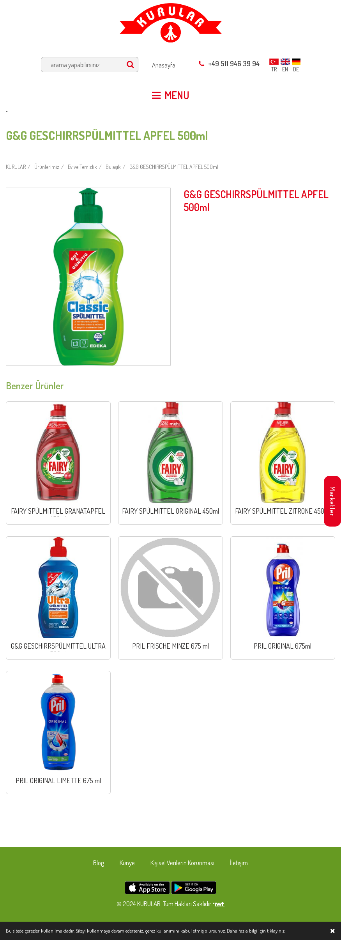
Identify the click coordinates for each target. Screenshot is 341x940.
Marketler (332, 501)
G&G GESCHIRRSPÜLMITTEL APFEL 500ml (173, 166)
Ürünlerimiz (46, 166)
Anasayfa (163, 65)
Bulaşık (113, 166)
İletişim (239, 862)
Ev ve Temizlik (82, 166)
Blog (98, 862)
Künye (127, 862)
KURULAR (16, 166)
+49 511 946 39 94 (229, 63)
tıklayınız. (276, 931)
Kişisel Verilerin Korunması (182, 862)
